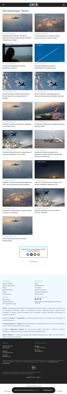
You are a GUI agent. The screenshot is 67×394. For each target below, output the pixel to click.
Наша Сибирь (6, 299)
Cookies (36, 390)
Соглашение (38, 287)
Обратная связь (39, 294)
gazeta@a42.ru (6, 356)
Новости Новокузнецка (8, 285)
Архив (36, 283)
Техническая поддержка (41, 292)
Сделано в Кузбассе (7, 301)
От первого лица (6, 294)
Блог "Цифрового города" (9, 303)
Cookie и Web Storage (40, 290)
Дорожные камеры (7, 290)
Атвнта (38, 377)
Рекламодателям (33, 261)
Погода (4, 292)
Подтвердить (47, 390)
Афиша (4, 287)
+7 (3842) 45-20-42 (40, 347)
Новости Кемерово (7, 283)
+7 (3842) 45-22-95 (7, 352)
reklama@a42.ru (39, 351)
